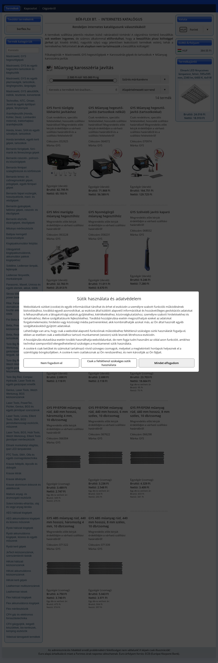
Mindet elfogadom (166, 363)
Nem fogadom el (51, 363)
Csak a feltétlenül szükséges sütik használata (109, 363)
